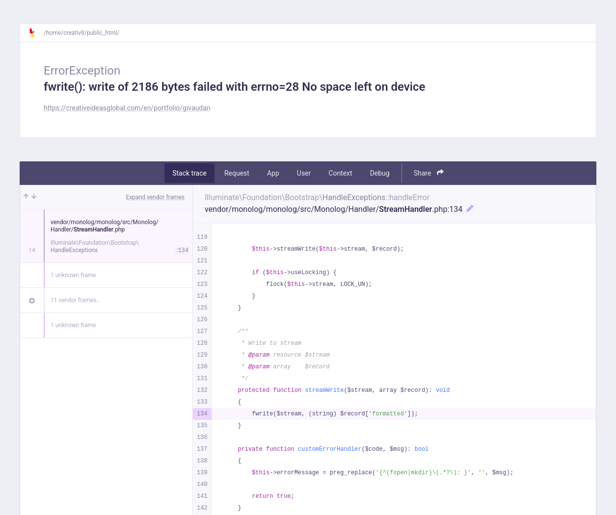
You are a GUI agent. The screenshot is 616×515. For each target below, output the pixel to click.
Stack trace (189, 173)
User (304, 173)
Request (236, 173)
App (273, 173)
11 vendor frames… (75, 300)
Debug (380, 173)
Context (340, 173)
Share (429, 173)
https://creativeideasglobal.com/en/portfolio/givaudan (127, 108)
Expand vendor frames (155, 197)
